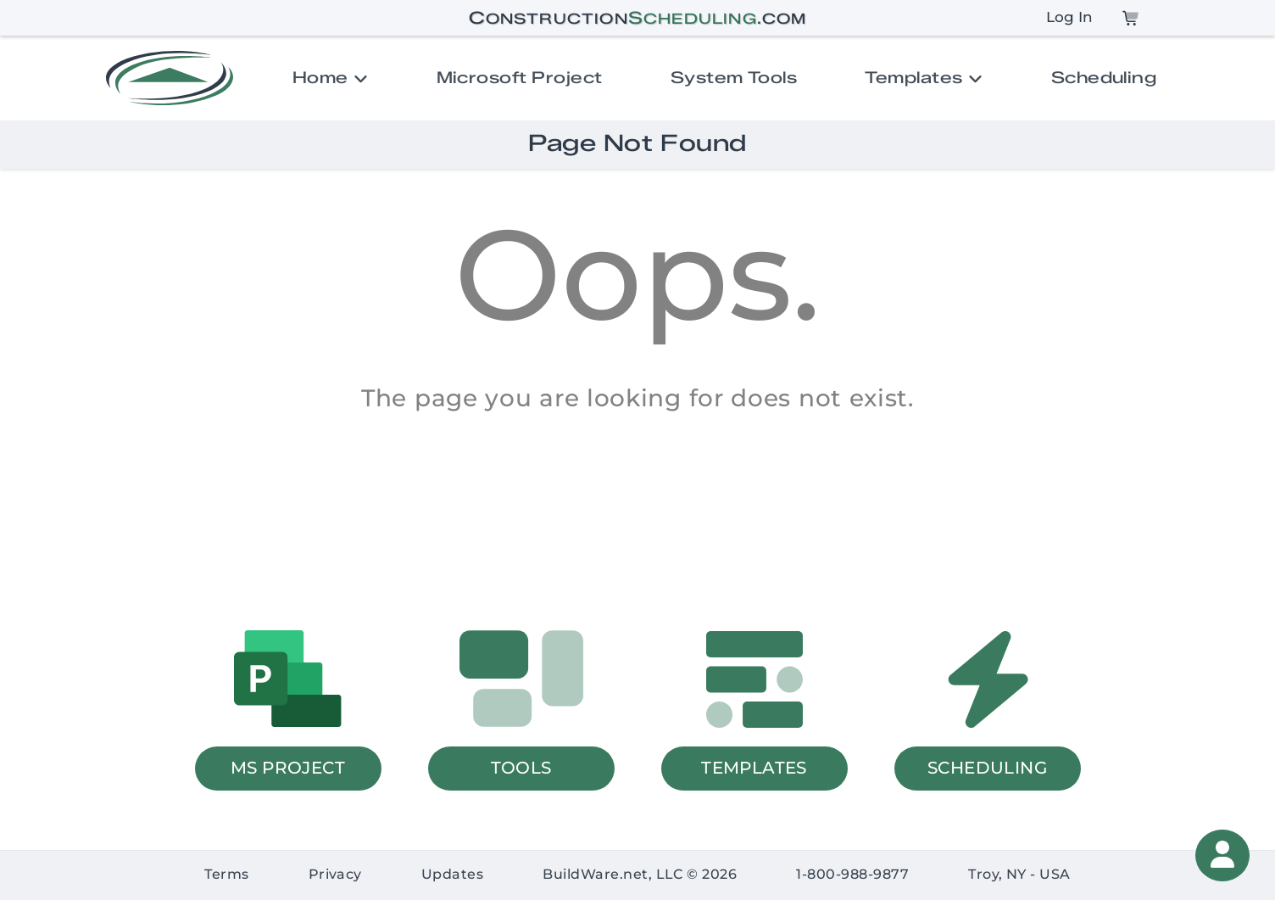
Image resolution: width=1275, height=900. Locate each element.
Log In (1069, 17)
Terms (226, 874)
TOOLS (521, 767)
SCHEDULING (987, 767)
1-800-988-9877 (852, 874)
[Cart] (1130, 17)
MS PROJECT (288, 767)
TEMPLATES (754, 767)
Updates (452, 874)
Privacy (335, 874)
